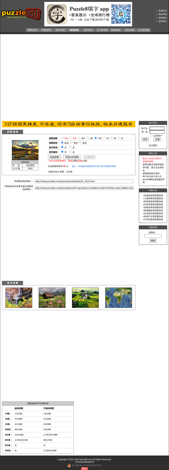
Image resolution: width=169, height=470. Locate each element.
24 (122, 138)
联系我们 (163, 21)
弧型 (85, 143)
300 (83, 138)
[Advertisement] (41, 76)
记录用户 (158, 136)
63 (108, 138)
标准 (66, 143)
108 (100, 138)
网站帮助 (163, 14)
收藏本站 (163, 11)
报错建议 (163, 18)
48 (115, 138)
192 (91, 138)
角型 (76, 143)
